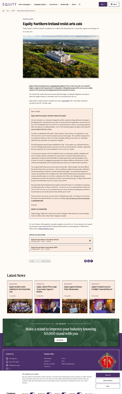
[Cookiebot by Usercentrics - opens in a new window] (11, 390)
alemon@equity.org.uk (46, 229)
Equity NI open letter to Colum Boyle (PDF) (44, 247)
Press (63, 361)
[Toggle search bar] (79, 4)
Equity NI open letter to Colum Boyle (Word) (45, 240)
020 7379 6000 (12, 362)
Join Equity (60, 340)
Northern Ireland (46, 261)
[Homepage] (3, 10)
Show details (89, 390)
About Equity (47, 358)
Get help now (11, 358)
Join (103, 4)
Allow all (107, 372)
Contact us (47, 361)
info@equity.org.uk (13, 365)
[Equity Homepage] (9, 4)
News (7, 10)
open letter (65, 101)
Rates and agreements (68, 364)
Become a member (49, 364)
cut (37, 261)
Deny (107, 383)
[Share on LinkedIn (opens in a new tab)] (88, 261)
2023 (13, 10)
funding (32, 261)
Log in (114, 4)
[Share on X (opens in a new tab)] (91, 261)
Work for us (47, 366)
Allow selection (107, 377)
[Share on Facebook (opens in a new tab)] (85, 261)
